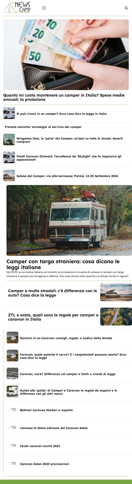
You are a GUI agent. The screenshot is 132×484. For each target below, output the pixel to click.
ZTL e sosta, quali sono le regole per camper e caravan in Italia (53, 317)
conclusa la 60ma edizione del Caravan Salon (54, 428)
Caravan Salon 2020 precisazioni (44, 464)
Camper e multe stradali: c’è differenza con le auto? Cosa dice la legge (52, 292)
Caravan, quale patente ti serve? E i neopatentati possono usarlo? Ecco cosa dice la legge (73, 356)
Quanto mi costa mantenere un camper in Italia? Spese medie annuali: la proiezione (64, 97)
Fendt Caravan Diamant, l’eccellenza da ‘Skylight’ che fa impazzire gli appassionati (69, 157)
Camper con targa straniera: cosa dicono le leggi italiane (63, 264)
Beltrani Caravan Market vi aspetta (46, 410)
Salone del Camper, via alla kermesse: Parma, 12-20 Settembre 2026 (67, 176)
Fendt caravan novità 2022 (40, 446)
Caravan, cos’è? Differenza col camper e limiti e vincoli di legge (67, 374)
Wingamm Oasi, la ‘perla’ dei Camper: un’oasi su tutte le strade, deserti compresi (70, 140)
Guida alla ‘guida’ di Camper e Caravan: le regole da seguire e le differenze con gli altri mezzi (68, 392)
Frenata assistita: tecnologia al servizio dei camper (43, 127)
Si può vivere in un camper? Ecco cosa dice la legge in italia (62, 114)
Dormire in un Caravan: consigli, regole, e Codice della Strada (66, 338)
